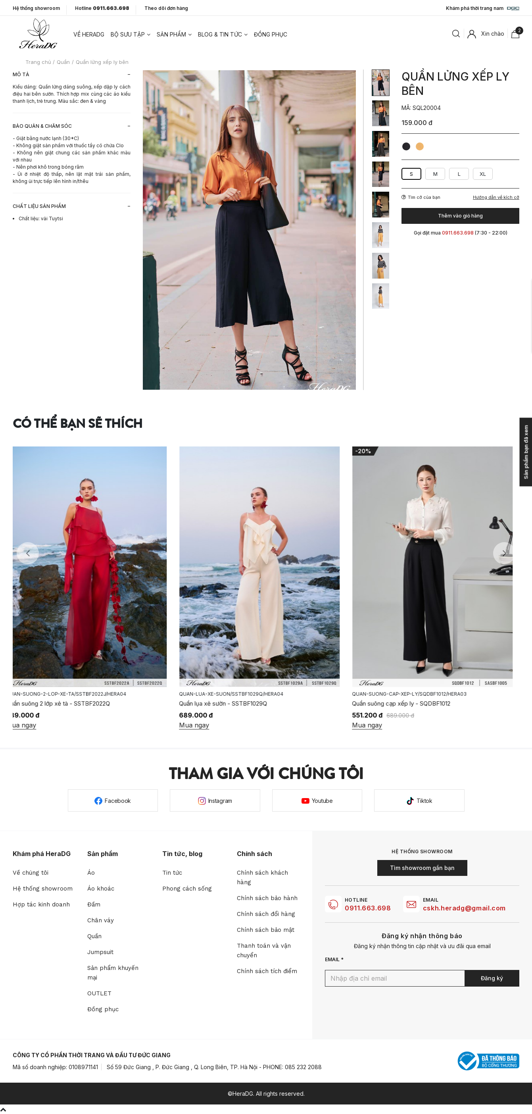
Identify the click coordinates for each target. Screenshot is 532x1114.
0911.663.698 (368, 908)
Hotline (102, 8)
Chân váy (100, 920)
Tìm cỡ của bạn (420, 197)
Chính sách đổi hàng (266, 914)
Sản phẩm (171, 34)
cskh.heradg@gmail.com (464, 908)
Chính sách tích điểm (267, 971)
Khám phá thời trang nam (482, 9)
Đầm (93, 904)
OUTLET (99, 993)
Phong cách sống (187, 888)
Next (504, 553)
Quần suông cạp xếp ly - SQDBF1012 (408, 703)
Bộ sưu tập (128, 34)
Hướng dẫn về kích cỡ (496, 197)
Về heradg (88, 34)
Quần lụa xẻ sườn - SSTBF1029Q (230, 703)
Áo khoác (100, 888)
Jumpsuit (100, 952)
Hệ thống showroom (36, 8)
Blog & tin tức (220, 34)
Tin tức (172, 872)
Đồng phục (270, 34)
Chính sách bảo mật (265, 929)
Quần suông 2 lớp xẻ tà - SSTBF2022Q (65, 703)
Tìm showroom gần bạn (422, 867)
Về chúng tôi (30, 872)
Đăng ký (492, 978)
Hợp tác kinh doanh (41, 904)
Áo (91, 872)
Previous (28, 553)
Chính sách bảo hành (267, 898)
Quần (94, 936)
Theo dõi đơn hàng (166, 8)
